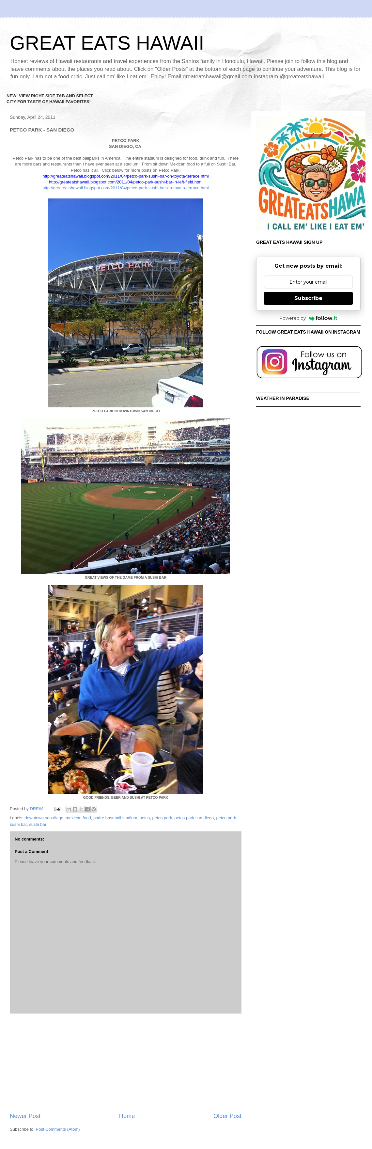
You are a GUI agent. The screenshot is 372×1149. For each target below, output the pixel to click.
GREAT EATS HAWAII (107, 43)
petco (145, 817)
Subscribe (308, 298)
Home (127, 1116)
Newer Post (25, 1116)
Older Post (227, 1116)
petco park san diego (194, 817)
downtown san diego (44, 817)
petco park (162, 817)
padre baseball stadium (115, 817)
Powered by (308, 318)
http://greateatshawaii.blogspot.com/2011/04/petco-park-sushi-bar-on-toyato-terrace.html (125, 187)
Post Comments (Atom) (58, 1129)
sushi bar (37, 824)
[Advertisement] (126, 1063)
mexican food (78, 817)
